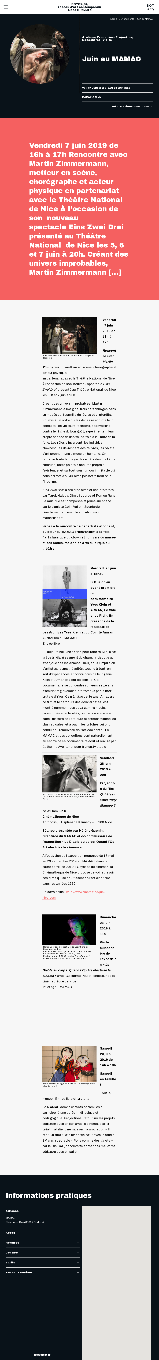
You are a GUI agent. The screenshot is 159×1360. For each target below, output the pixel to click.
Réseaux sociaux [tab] (43, 1272)
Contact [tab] (43, 1252)
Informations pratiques (133, 106)
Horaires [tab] (43, 1242)
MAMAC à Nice (91, 97)
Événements (127, 19)
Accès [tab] (43, 1232)
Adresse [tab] (43, 1211)
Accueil (114, 19)
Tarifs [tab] (43, 1262)
